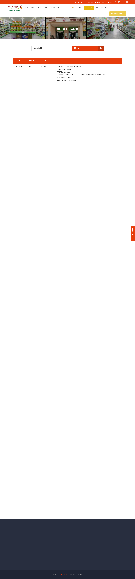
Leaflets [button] (89, 8)
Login (97, 8)
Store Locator (68, 8)
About (32, 8)
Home (27, 8)
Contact (79, 8)
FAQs (59, 8)
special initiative (49, 8)
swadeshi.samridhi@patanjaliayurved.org (99, 2)
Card (39, 8)
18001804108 (80, 2)
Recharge (105, 8)
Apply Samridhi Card (117, 13)
